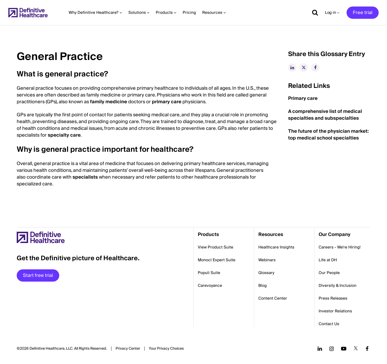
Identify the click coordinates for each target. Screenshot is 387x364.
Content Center (272, 298)
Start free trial (38, 275)
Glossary (266, 273)
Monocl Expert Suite (216, 260)
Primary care (303, 98)
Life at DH (328, 260)
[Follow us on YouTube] (343, 349)
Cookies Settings (166, 349)
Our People (329, 273)
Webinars (267, 260)
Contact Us (329, 324)
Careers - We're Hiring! (340, 247)
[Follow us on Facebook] (367, 349)
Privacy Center (128, 348)
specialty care (64, 135)
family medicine (108, 102)
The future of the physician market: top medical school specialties (328, 134)
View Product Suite (215, 247)
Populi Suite (209, 273)
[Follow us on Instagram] (331, 349)
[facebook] (315, 67)
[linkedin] (292, 67)
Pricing (189, 12)
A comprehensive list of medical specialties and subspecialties (325, 114)
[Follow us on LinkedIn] (320, 349)
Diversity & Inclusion (337, 285)
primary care (166, 102)
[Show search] (313, 12)
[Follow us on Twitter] (356, 349)
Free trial (362, 13)
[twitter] (304, 67)
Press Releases (333, 298)
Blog (262, 285)
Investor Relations (335, 311)
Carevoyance (210, 285)
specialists (85, 177)
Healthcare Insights (276, 247)
